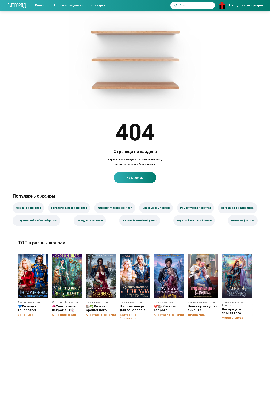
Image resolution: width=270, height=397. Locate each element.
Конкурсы (98, 5)
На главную (135, 177)
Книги (39, 5)
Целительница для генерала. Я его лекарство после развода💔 (135, 276)
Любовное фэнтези (29, 302)
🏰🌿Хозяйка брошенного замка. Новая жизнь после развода (101, 276)
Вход (233, 5)
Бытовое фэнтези (164, 302)
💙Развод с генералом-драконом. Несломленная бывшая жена (33, 276)
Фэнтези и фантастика (65, 302)
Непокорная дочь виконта (203, 276)
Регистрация (252, 5)
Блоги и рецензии (68, 5)
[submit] (175, 5)
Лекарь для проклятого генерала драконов (237, 276)
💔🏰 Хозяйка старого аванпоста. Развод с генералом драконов (169, 276)
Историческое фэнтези (201, 302)
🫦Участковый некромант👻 (67, 276)
